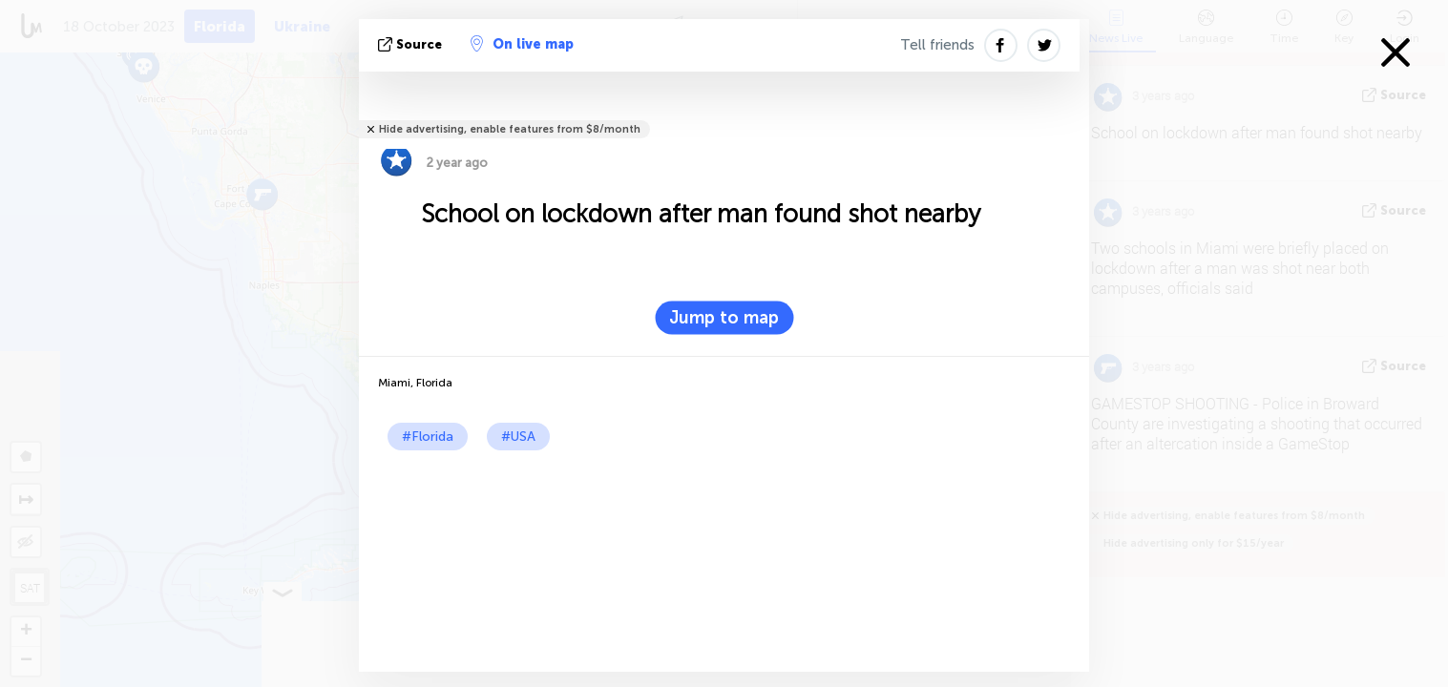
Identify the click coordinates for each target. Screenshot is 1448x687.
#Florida (427, 436)
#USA (518, 436)
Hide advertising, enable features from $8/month (509, 129)
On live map (522, 43)
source (412, 44)
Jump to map (724, 317)
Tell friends (937, 44)
